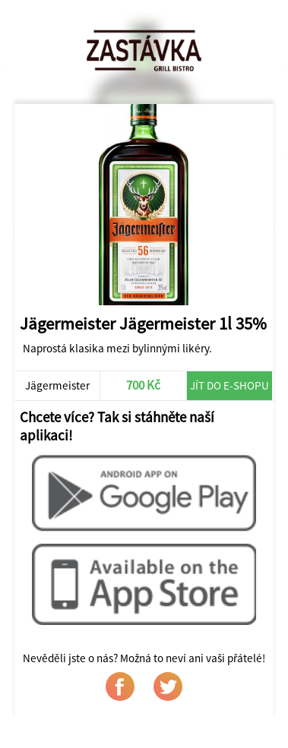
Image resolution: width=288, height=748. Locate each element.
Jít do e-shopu (229, 385)
